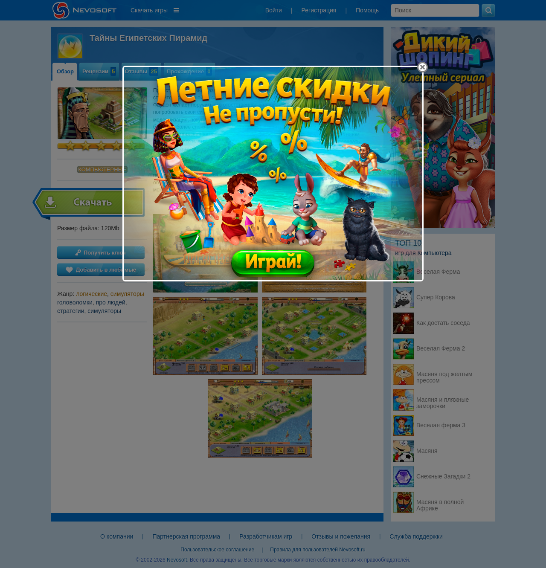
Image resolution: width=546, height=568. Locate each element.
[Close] (422, 67)
